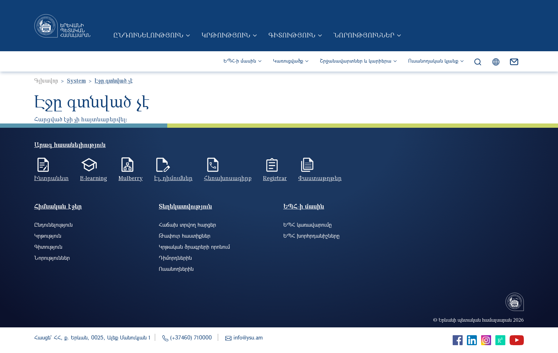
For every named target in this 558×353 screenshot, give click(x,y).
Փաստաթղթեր (320, 178)
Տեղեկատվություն (185, 206)
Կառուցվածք (288, 60)
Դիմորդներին (175, 257)
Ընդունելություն (148, 35)
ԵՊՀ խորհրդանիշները (311, 235)
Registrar (275, 178)
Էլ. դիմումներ (173, 178)
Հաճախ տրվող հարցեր (187, 224)
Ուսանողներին (176, 268)
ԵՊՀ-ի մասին (239, 60)
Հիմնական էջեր (58, 206)
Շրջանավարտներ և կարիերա (355, 60)
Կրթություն (225, 35)
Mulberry (131, 178)
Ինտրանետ (51, 178)
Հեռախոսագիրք (228, 178)
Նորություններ (363, 35)
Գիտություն (291, 35)
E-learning (93, 178)
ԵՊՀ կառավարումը (307, 224)
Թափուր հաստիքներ (184, 235)
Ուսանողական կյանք (433, 60)
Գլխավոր (46, 80)
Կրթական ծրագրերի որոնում (194, 246)
